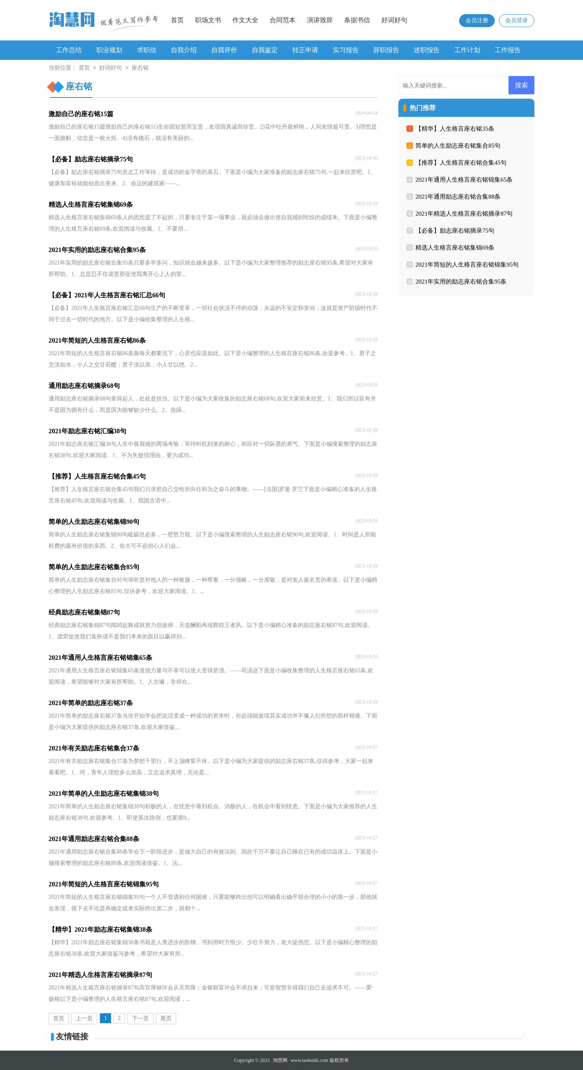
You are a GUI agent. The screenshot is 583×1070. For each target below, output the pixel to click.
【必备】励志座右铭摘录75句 (454, 230)
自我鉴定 (265, 50)
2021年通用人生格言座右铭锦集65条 (464, 179)
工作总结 (69, 50)
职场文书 (208, 20)
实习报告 (346, 50)
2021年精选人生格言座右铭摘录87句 (464, 213)
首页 (177, 20)
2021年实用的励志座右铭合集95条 (460, 281)
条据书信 (357, 20)
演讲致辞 (320, 20)
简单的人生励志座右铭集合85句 (457, 145)
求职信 (146, 50)
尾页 (166, 1018)
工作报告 (508, 50)
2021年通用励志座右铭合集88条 (457, 196)
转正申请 (305, 50)
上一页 (84, 1018)
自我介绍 (184, 50)
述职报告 (427, 50)
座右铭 (140, 68)
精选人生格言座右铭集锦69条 (454, 247)
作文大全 (245, 20)
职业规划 (109, 50)
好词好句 (394, 20)
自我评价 (224, 50)
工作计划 (467, 50)
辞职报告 (386, 50)
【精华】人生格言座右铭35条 (454, 128)
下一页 (140, 1018)
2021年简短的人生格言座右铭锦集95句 (467, 264)
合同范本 (283, 20)
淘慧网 (280, 1060)
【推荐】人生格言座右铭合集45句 (460, 162)
